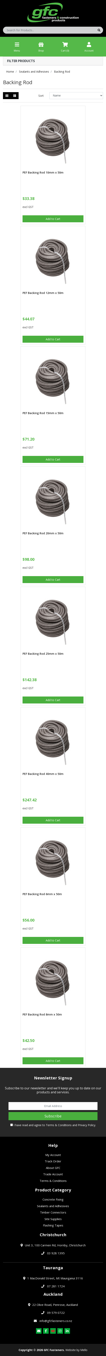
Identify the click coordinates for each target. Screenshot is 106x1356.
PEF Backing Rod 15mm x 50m (43, 413)
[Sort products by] (76, 95)
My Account (53, 1155)
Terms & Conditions (59, 1125)
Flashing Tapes (53, 1225)
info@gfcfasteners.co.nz (56, 1321)
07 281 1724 (56, 1286)
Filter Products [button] (21, 61)
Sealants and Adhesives (53, 1206)
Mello (83, 1350)
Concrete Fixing (53, 1199)
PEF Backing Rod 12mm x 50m (43, 293)
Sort (41, 96)
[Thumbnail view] (7, 95)
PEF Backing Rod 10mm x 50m (43, 172)
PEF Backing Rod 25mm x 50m (43, 654)
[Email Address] (53, 1106)
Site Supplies (53, 1219)
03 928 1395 (56, 1253)
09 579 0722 (56, 1313)
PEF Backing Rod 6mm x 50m (42, 894)
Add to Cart (53, 219)
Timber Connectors (53, 1212)
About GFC (53, 1168)
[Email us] (39, 1331)
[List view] (15, 95)
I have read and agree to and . (53, 1125)
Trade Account (53, 1174)
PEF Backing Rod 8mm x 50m (42, 1014)
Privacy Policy (86, 1125)
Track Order (53, 1161)
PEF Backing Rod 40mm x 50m (43, 774)
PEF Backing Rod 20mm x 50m (43, 533)
